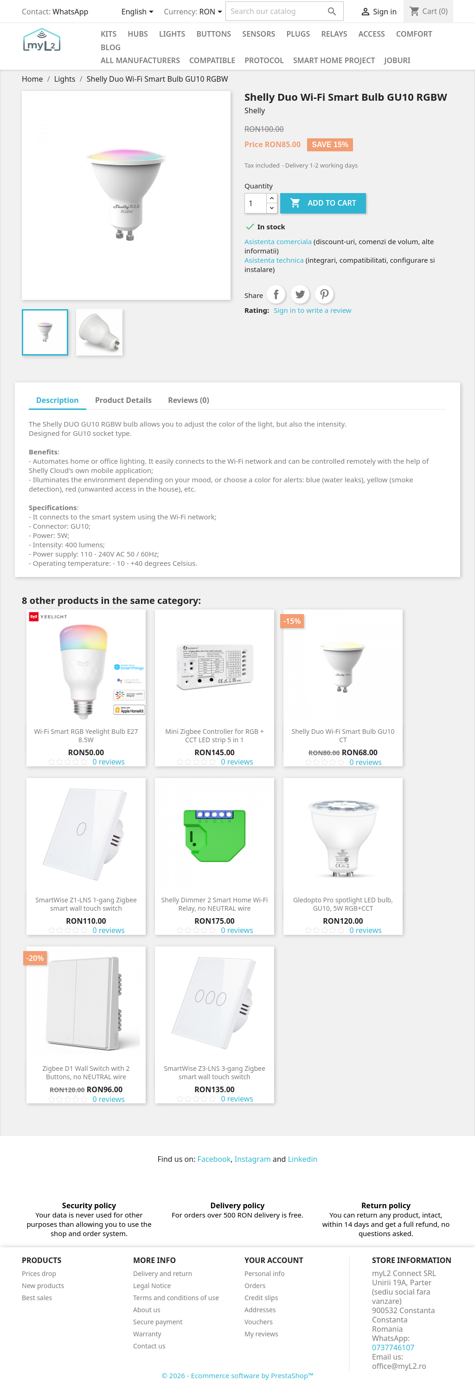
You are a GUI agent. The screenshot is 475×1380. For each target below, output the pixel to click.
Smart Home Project (334, 60)
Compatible (212, 60)
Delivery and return (162, 1273)
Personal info (264, 1273)
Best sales (37, 1297)
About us (146, 1309)
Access (372, 34)
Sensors (258, 34)
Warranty (147, 1333)
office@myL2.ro (399, 1366)
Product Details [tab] (123, 400)
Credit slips (261, 1297)
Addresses (260, 1309)
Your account (273, 1260)
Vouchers (258, 1321)
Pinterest (324, 294)
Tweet (300, 294)
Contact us (149, 1345)
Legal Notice (152, 1285)
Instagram (253, 1159)
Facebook (214, 1159)
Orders (254, 1285)
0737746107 (393, 1347)
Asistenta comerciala (278, 241)
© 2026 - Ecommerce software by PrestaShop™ (237, 1375)
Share (276, 294)
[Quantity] (255, 203)
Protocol (264, 60)
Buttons (213, 34)
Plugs (298, 34)
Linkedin (303, 1159)
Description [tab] (57, 400)
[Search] (284, 11)
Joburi (398, 60)
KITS (108, 34)
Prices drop (39, 1273)
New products (43, 1285)
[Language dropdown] (139, 12)
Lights (172, 34)
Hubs (138, 34)
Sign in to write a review (312, 310)
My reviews (261, 1333)
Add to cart (323, 203)
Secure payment (157, 1321)
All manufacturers (140, 60)
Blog (111, 47)
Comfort (414, 34)
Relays (334, 34)
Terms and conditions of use (176, 1297)
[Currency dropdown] (212, 12)
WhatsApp (70, 11)
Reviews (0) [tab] (188, 400)
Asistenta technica (274, 260)
